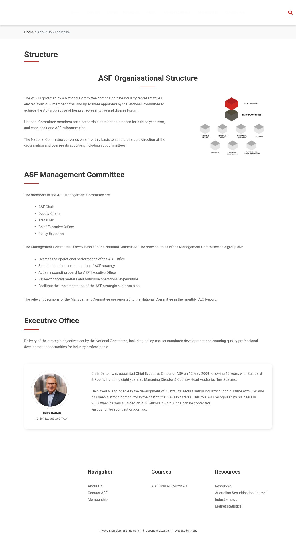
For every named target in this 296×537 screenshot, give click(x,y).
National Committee (81, 98)
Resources (223, 486)
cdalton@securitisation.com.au (121, 409)
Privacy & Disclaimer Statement (119, 530)
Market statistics (228, 506)
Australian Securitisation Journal (241, 493)
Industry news (226, 499)
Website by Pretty (186, 530)
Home (29, 32)
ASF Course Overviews (169, 486)
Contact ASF (98, 493)
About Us (95, 486)
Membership (98, 499)
